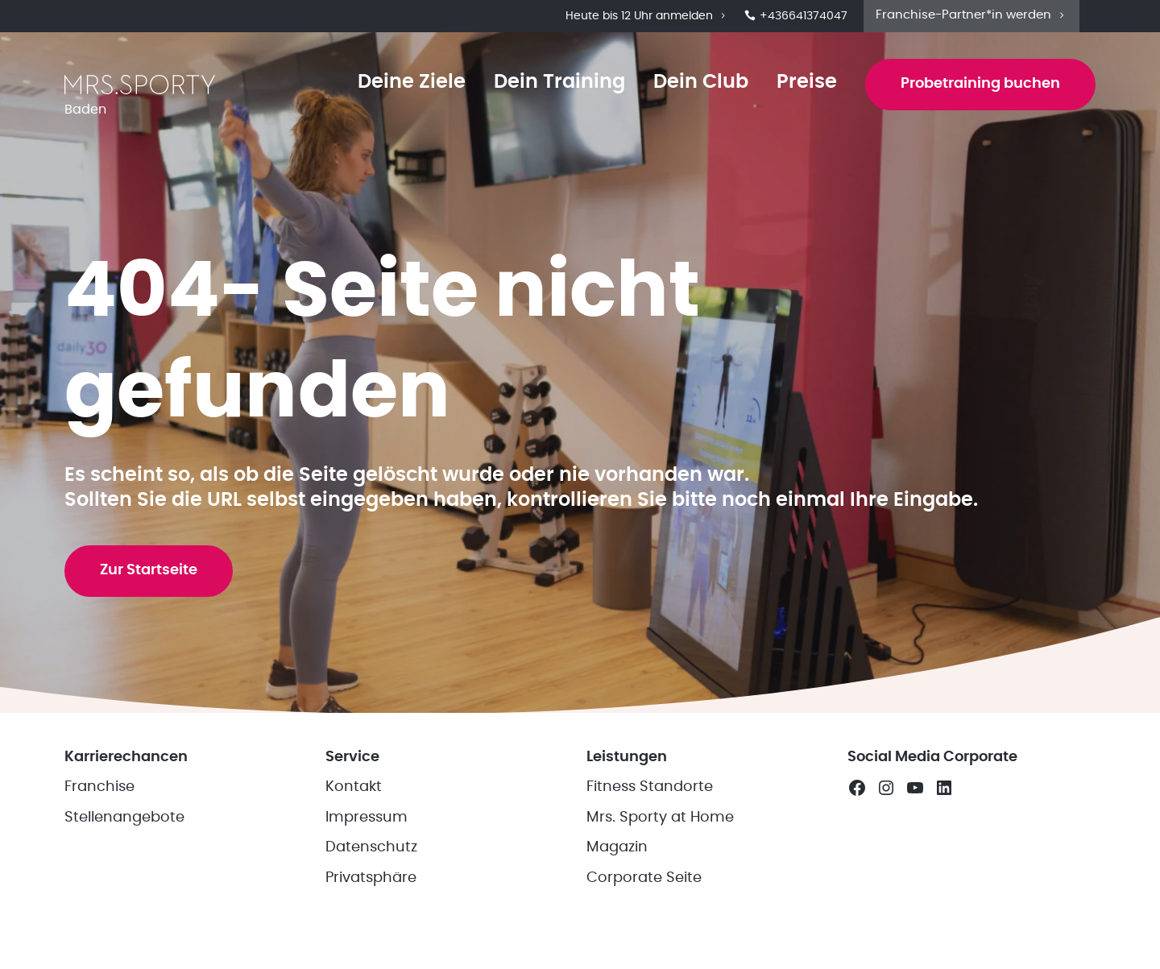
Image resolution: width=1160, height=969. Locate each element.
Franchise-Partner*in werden (971, 15)
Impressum (366, 817)
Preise (807, 82)
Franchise (99, 787)
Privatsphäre (370, 878)
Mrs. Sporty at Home (660, 817)
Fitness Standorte (649, 787)
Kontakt (353, 787)
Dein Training (559, 82)
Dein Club (700, 82)
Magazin (617, 847)
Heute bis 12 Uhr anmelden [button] (647, 16)
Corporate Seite (644, 878)
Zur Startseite (148, 570)
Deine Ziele (412, 82)
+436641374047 (795, 16)
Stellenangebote (124, 817)
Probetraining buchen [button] (980, 84)
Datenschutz (371, 847)
